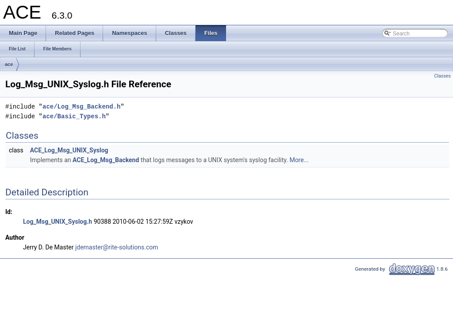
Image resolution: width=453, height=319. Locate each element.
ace (9, 64)
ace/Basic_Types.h (74, 116)
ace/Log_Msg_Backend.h (81, 106)
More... (298, 159)
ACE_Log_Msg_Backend (106, 159)
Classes (442, 76)
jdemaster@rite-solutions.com (116, 247)
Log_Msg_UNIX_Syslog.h (57, 221)
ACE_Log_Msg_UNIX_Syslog (69, 150)
